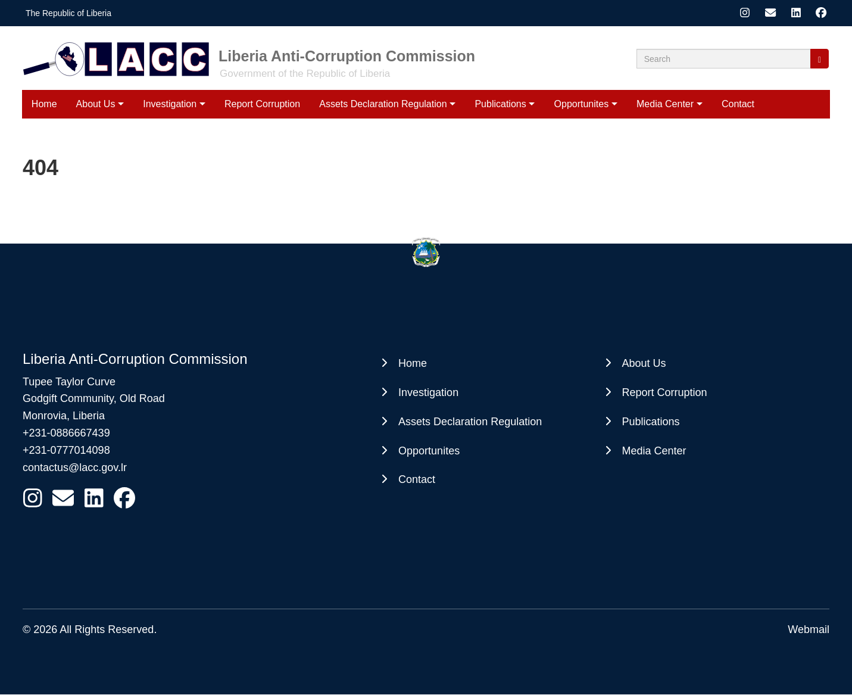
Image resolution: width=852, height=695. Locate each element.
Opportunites (581, 104)
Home (44, 104)
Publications (500, 104)
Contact (738, 104)
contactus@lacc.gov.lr (75, 467)
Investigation (169, 104)
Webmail (808, 629)
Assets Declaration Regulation (383, 104)
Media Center (665, 104)
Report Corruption (262, 104)
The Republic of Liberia (68, 13)
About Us (96, 104)
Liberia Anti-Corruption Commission (347, 56)
